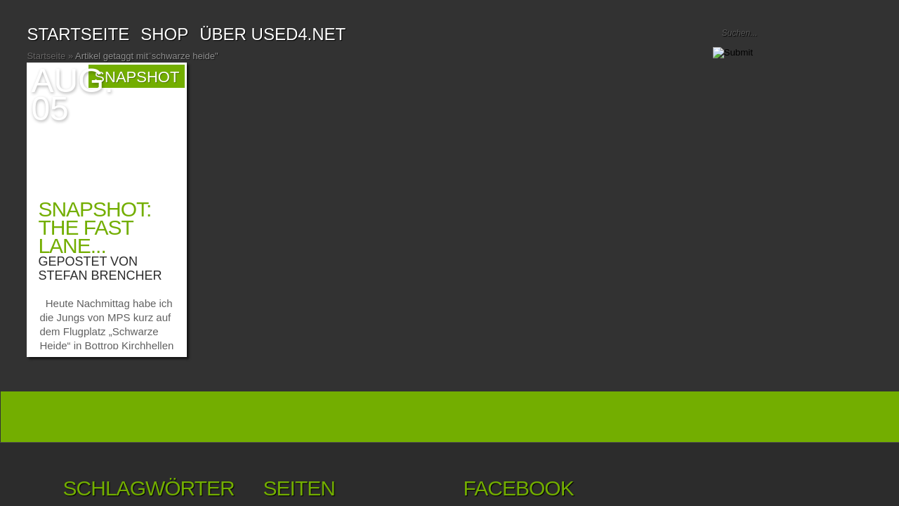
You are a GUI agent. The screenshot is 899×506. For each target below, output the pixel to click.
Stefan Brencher (100, 275)
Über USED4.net (272, 34)
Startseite (78, 34)
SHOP (164, 34)
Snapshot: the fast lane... (94, 227)
